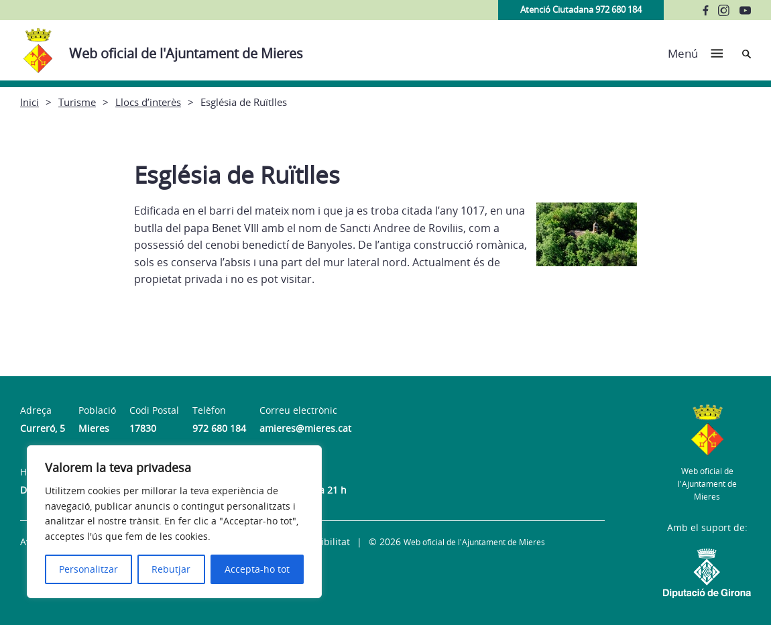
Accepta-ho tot (257, 569)
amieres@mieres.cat (305, 428)
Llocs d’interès (148, 102)
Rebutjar (171, 569)
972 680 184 (219, 428)
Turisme (77, 102)
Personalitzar (88, 569)
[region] (174, 521)
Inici (29, 102)
